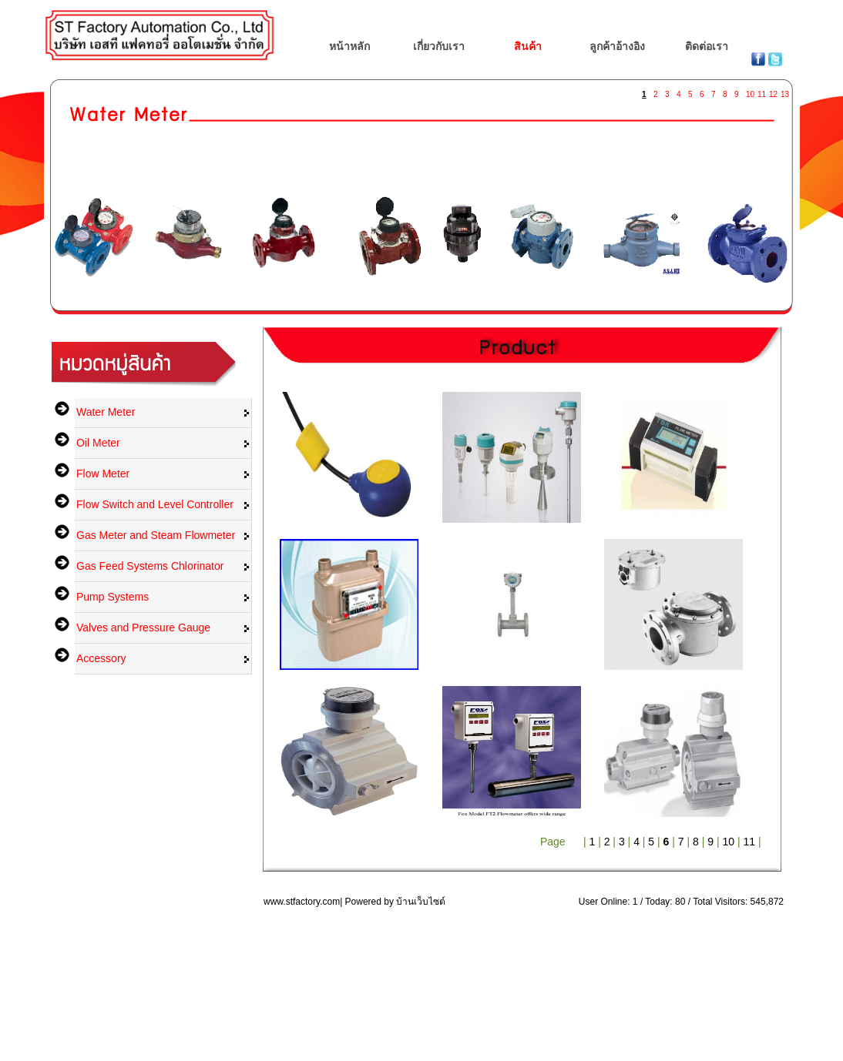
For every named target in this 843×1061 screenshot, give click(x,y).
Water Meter (106, 412)
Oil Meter (98, 443)
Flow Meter (102, 473)
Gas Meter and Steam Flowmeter (155, 535)
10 (750, 91)
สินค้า (528, 46)
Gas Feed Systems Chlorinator (149, 566)
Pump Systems (112, 597)
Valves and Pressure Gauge (143, 627)
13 (784, 91)
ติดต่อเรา (706, 46)
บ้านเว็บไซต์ (420, 901)
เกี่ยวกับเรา (439, 46)
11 (761, 91)
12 (773, 91)
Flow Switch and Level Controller (154, 504)
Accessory (101, 658)
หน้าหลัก (349, 46)
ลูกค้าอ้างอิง (617, 46)
